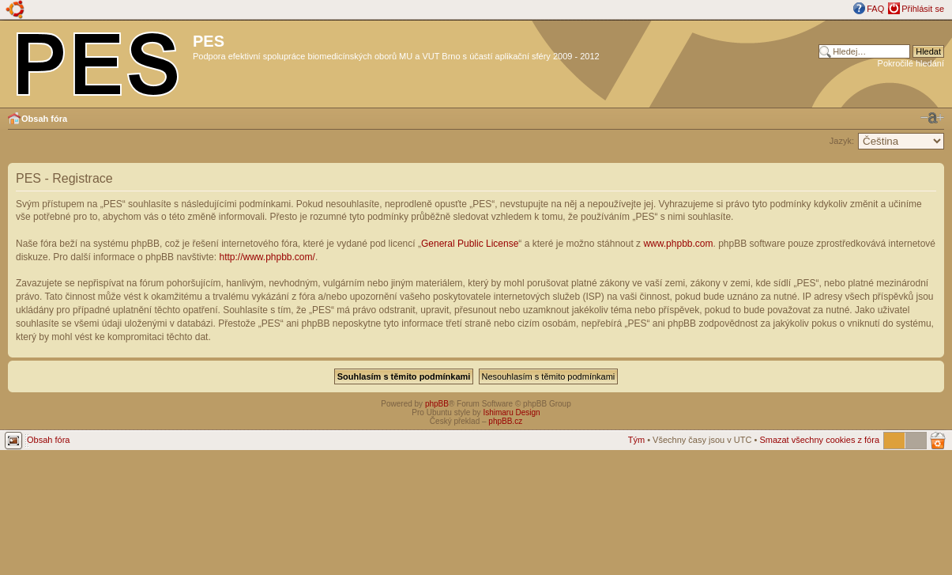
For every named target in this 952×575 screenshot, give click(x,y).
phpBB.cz (505, 421)
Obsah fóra (44, 118)
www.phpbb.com (678, 243)
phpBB (437, 403)
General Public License (469, 243)
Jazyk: (842, 141)
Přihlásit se (922, 8)
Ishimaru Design (511, 412)
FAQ (875, 8)
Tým (636, 439)
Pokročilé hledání (911, 63)
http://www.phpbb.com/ (266, 257)
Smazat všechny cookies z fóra (819, 439)
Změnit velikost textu (932, 117)
